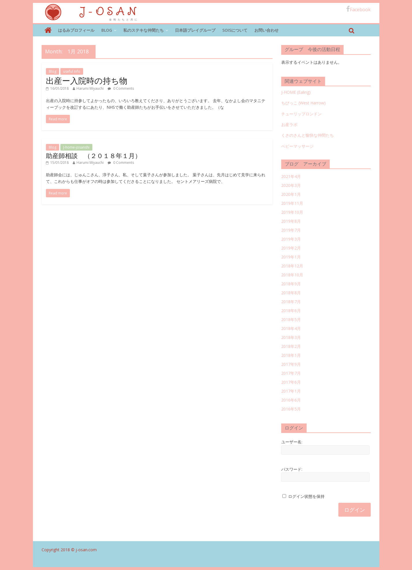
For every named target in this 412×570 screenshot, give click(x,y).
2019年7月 (291, 230)
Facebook (358, 9)
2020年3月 (291, 185)
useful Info (71, 71)
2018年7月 (291, 301)
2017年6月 (291, 382)
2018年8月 (291, 292)
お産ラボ (289, 124)
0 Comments (121, 88)
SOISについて (234, 30)
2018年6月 (291, 310)
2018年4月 (291, 328)
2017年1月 (291, 391)
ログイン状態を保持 (306, 496)
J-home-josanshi (76, 147)
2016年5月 (291, 409)
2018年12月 (292, 266)
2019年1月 (291, 257)
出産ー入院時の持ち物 (86, 80)
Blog (106, 30)
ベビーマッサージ (297, 146)
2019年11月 (292, 203)
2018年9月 (291, 283)
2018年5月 (291, 319)
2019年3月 (291, 239)
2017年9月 (291, 364)
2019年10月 (292, 212)
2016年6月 (291, 400)
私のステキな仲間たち (143, 30)
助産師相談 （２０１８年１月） (93, 155)
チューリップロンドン (301, 114)
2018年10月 (292, 275)
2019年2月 (291, 248)
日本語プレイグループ (195, 30)
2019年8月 (291, 221)
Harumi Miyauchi (90, 88)
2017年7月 (291, 373)
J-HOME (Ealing (295, 92)
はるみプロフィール (76, 30)
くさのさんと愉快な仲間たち (307, 135)
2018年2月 (291, 346)
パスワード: (291, 469)
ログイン (354, 509)
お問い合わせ (266, 30)
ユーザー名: (291, 442)
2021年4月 (291, 176)
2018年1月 (291, 355)
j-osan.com (86, 549)
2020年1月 (291, 194)
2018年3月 (291, 337)
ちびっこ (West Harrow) (303, 103)
